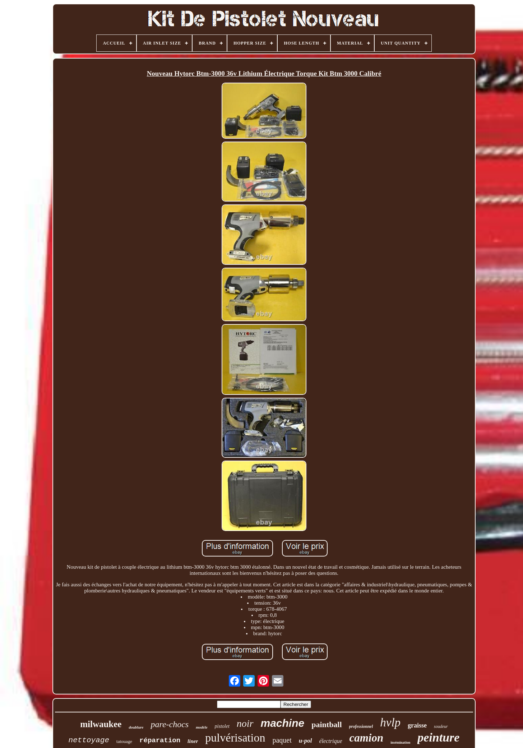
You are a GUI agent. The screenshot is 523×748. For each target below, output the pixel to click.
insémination (400, 742)
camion (367, 737)
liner (193, 741)
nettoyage (89, 740)
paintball (326, 724)
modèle (201, 727)
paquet (281, 740)
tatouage (124, 741)
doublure (136, 727)
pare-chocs (170, 724)
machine (283, 723)
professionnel (361, 726)
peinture (438, 737)
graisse (417, 725)
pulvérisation (235, 737)
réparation (159, 740)
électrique (330, 741)
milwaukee (100, 724)
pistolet (222, 726)
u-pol (305, 740)
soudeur (441, 726)
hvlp (390, 722)
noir (245, 723)
